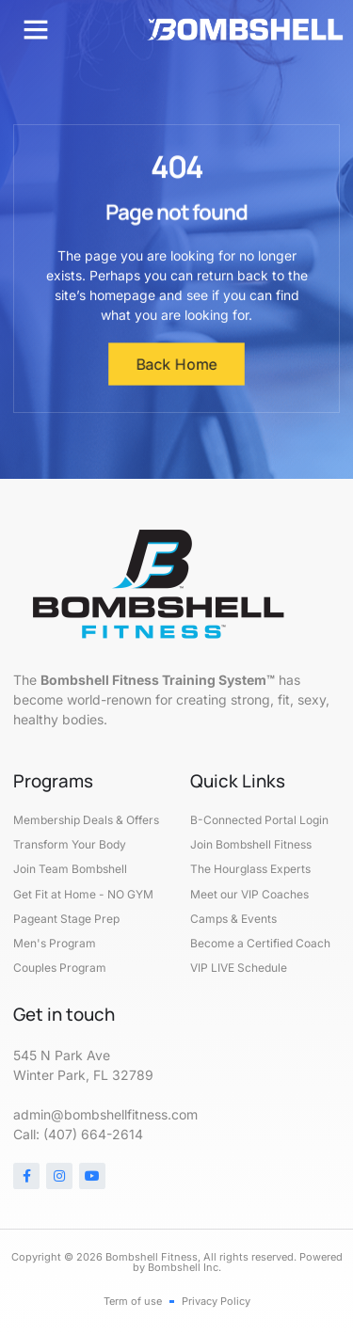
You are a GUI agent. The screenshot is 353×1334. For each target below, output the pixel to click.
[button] (36, 29)
